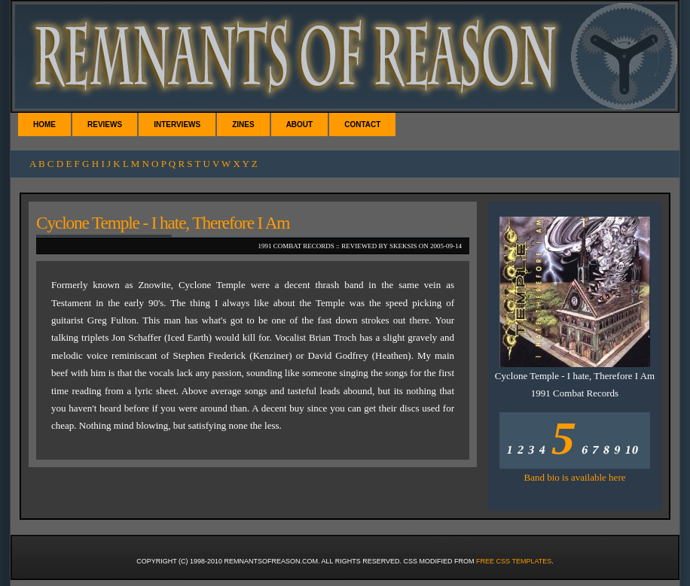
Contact (362, 124)
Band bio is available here (574, 477)
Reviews (104, 124)
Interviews (177, 124)
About (299, 124)
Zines (243, 124)
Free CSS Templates (513, 561)
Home (44, 124)
